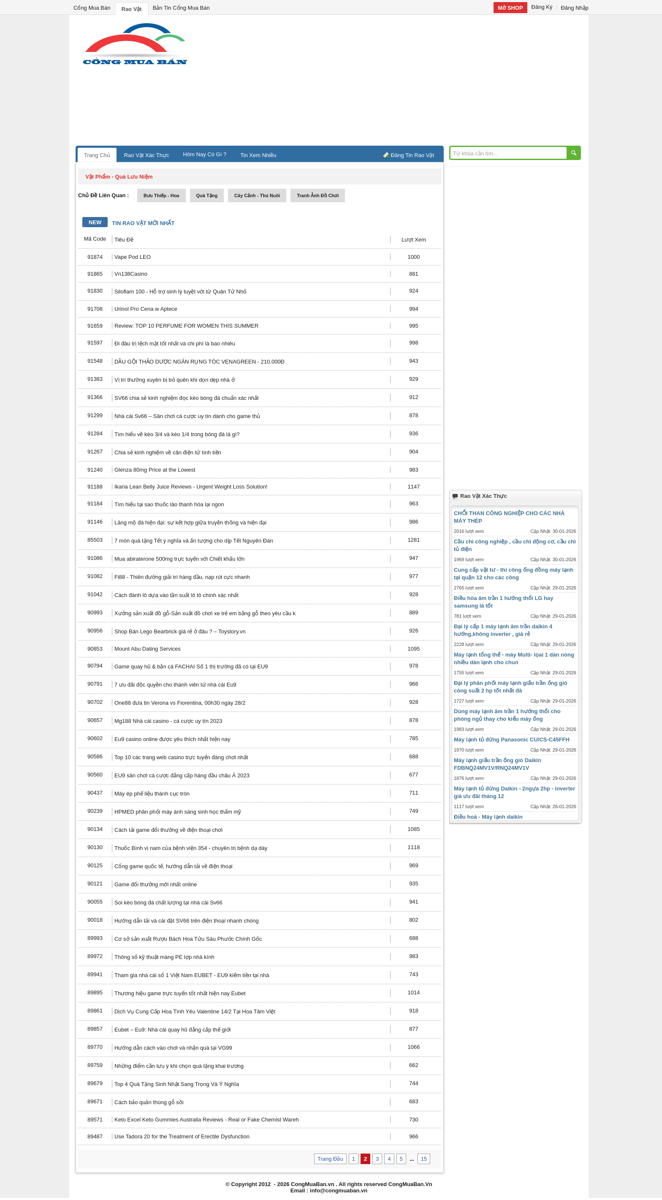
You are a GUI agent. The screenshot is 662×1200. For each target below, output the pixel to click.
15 (424, 1159)
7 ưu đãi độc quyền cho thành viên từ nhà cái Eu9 (175, 684)
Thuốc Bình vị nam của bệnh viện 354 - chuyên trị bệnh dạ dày (190, 848)
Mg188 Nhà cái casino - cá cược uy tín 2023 (168, 721)
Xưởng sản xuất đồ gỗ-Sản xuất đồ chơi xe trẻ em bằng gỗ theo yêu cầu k (205, 613)
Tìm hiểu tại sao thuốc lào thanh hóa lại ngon (169, 504)
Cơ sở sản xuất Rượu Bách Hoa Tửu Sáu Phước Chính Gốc (188, 939)
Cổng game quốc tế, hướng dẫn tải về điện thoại (173, 866)
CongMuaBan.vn (312, 1184)
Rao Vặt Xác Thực (146, 155)
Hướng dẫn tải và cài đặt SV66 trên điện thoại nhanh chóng (186, 921)
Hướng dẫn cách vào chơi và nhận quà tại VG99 (173, 1048)
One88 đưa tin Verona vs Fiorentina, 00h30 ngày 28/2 (179, 703)
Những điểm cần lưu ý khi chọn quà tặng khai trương (179, 1066)
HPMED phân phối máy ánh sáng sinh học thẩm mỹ (177, 812)
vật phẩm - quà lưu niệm (118, 177)
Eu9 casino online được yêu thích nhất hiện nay (172, 739)
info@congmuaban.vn (338, 1190)
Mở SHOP (510, 8)
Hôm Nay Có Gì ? (205, 154)
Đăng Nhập (575, 8)
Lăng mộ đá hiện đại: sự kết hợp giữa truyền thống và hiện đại (190, 522)
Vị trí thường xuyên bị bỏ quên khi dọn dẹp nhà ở (174, 380)
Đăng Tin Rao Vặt (412, 155)
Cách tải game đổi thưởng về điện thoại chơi (168, 830)
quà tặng (207, 195)
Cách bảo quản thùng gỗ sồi (149, 1102)
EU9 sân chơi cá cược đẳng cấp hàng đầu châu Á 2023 (182, 775)
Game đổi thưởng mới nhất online (155, 884)
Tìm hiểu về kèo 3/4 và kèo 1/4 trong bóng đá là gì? (177, 434)
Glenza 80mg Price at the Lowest (154, 470)
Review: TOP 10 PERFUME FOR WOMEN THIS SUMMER (186, 326)
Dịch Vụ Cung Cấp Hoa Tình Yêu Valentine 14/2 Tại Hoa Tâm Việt (194, 1011)
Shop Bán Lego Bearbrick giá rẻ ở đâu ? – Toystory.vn (180, 631)
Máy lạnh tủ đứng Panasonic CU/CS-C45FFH (512, 739)
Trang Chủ (97, 155)
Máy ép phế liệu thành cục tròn (152, 793)
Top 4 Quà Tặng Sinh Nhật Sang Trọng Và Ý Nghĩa (176, 1084)
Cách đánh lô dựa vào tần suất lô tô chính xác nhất (176, 595)
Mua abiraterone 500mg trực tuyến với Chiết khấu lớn (179, 559)
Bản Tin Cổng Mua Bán (181, 8)
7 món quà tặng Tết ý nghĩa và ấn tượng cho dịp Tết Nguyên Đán (193, 541)
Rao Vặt (132, 9)
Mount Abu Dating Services (147, 649)
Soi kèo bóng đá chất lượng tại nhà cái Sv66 (168, 902)
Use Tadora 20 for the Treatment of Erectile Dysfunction (182, 1136)
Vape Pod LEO (132, 257)
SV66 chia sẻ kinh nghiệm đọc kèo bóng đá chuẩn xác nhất (186, 398)
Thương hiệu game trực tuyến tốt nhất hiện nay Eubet (180, 993)
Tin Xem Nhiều (258, 155)
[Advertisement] (402, 82)
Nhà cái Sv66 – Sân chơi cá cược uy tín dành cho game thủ (187, 416)
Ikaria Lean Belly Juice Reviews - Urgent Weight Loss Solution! (191, 486)
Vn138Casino (130, 274)
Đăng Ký (542, 7)
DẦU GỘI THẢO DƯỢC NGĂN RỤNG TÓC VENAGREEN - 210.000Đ (199, 361)
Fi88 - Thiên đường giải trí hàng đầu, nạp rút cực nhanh (182, 577)
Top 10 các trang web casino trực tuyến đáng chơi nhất (181, 757)
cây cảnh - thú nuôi (257, 195)
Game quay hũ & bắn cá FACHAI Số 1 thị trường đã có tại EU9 (191, 666)
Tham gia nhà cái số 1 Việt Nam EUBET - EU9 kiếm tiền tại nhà (191, 975)
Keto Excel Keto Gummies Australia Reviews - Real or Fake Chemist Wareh (206, 1119)
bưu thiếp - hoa (161, 195)
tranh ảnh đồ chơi (318, 195)
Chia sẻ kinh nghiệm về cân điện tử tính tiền (167, 452)
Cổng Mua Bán (92, 8)
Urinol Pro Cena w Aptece (145, 309)
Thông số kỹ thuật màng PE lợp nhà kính (164, 957)
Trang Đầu (330, 1159)
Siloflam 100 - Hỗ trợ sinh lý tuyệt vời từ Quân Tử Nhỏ (180, 291)
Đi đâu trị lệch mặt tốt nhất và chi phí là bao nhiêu (174, 343)
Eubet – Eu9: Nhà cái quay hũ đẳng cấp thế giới (172, 1029)
